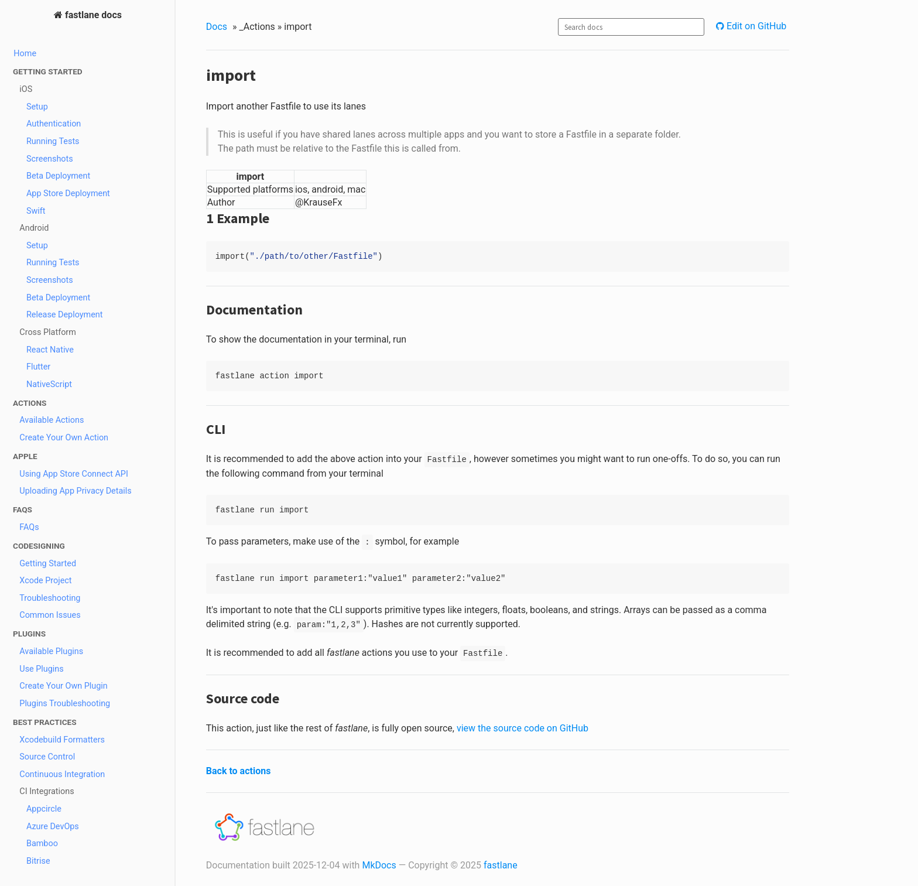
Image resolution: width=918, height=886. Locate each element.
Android (34, 228)
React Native (50, 350)
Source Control (47, 757)
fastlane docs (92, 14)
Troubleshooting (49, 598)
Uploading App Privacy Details (75, 491)
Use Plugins (41, 669)
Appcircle (43, 809)
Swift (36, 211)
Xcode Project (45, 581)
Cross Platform (47, 332)
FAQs (29, 527)
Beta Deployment (58, 176)
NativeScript (49, 384)
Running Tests (53, 141)
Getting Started (47, 564)
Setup (37, 107)
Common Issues (49, 615)
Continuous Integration (62, 774)
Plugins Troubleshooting (64, 704)
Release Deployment (64, 315)
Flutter (38, 367)
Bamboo (42, 844)
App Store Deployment (68, 194)
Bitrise (38, 861)
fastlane (501, 865)
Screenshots (49, 159)
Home (24, 54)
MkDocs (379, 865)
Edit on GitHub (755, 26)
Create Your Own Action (63, 438)
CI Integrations (46, 791)
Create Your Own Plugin (63, 686)
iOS (25, 89)
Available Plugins (51, 651)
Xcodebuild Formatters (62, 740)
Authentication (53, 124)
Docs (216, 26)
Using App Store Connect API (73, 474)
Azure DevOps (52, 827)
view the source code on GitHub (522, 728)
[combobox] (631, 27)
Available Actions (51, 420)
